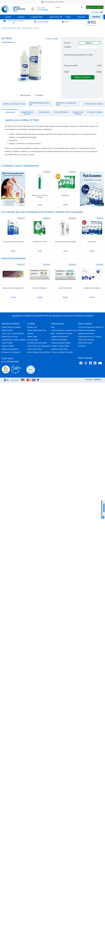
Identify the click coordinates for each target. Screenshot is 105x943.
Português (89, 379)
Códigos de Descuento (59, 336)
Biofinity (30, 333)
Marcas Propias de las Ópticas (38, 352)
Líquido (19, 28)
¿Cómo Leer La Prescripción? (13, 333)
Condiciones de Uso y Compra (89, 336)
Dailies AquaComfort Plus (36, 330)
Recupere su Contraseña (11, 352)
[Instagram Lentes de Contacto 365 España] (85, 363)
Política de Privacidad (86, 340)
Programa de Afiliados (59, 340)
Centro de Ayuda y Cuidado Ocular (64, 330)
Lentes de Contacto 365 (8, 28)
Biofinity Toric (32, 327)
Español (97, 379)
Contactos (81, 346)
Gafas (68, 17)
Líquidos (21, 17)
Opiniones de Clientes (86, 333)
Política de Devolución (10, 349)
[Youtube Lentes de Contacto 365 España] (100, 363)
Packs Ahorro (54, 17)
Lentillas (8, 17)
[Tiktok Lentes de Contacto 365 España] (90, 363)
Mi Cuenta (95, 12)
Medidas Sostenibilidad (86, 330)
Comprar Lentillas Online (60, 346)
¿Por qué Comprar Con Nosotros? (90, 327)
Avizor (37, 126)
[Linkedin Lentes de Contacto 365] (95, 363)
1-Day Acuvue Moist (34, 349)
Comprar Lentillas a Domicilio (62, 352)
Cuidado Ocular (37, 17)
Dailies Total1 (32, 336)
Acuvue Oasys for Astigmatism (38, 346)
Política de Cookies (85, 343)
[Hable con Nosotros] (94, 7)
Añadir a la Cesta (83, 77)
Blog (52, 327)
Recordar (38, 95)
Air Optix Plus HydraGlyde (37, 343)
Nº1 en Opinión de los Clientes (52, 2)
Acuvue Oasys (32, 340)
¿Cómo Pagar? (7, 343)
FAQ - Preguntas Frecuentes (61, 333)
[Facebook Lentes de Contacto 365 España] (80, 363)
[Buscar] (82, 7)
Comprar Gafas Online (59, 349)
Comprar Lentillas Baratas (60, 343)
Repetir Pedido (7, 330)
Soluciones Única (27, 28)
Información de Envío (9, 336)
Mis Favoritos (24, 95)
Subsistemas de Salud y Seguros (14, 340)
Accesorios (81, 17)
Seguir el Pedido (8, 346)
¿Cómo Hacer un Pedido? (11, 327)
